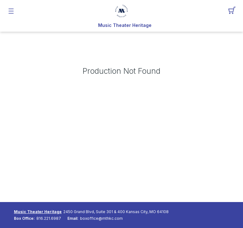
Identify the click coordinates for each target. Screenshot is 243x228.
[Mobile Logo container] (121, 11)
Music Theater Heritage (125, 25)
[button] (232, 11)
